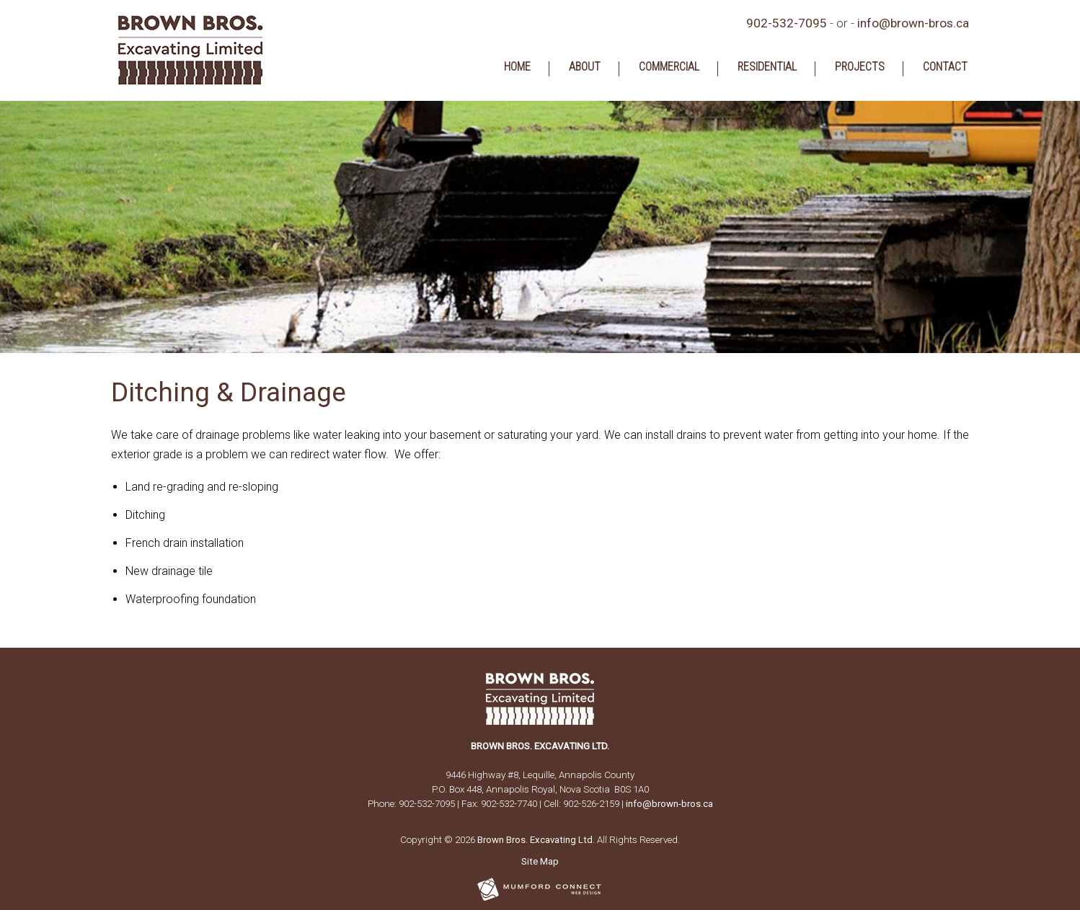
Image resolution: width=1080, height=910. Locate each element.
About (585, 67)
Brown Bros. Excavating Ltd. (536, 839)
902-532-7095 (786, 23)
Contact (945, 67)
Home (517, 67)
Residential (767, 67)
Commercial (669, 67)
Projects (860, 67)
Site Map (540, 861)
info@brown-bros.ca (913, 23)
